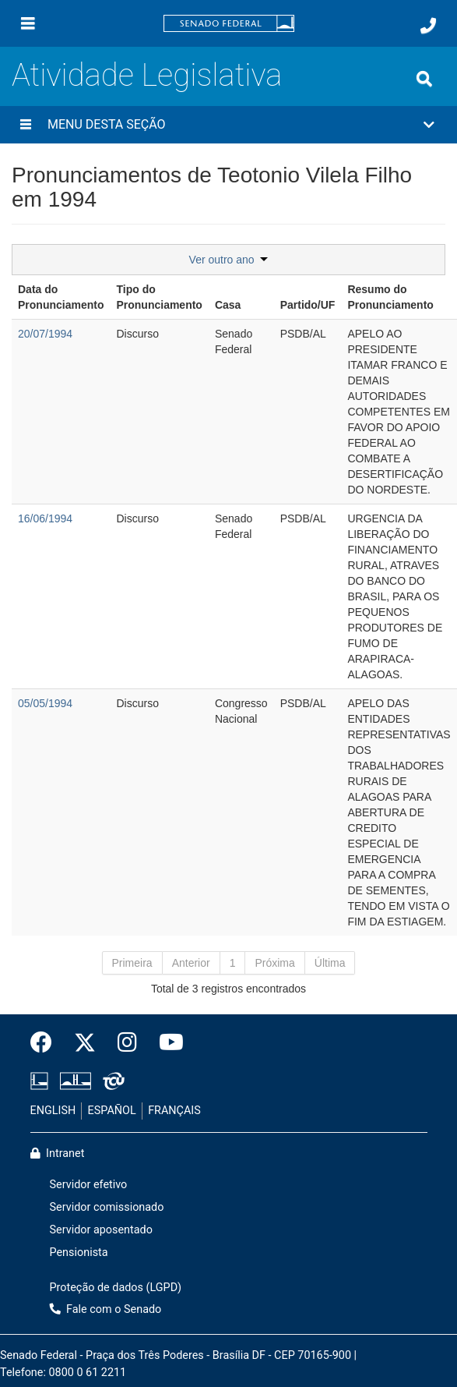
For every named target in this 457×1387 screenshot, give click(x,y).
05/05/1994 (45, 703)
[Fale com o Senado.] (428, 25)
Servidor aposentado (101, 1230)
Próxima (274, 963)
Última (330, 963)
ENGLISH (53, 1110)
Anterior (191, 963)
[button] (228, 124)
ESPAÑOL (112, 1110)
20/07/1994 (45, 333)
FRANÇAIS (174, 1110)
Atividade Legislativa (147, 75)
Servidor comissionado (107, 1207)
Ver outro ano (229, 259)
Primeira (132, 963)
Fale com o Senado (106, 1309)
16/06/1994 (45, 518)
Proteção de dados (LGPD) (116, 1287)
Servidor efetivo (89, 1184)
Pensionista (79, 1252)
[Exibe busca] (424, 78)
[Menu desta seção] (25, 125)
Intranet (57, 1153)
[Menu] (28, 23)
